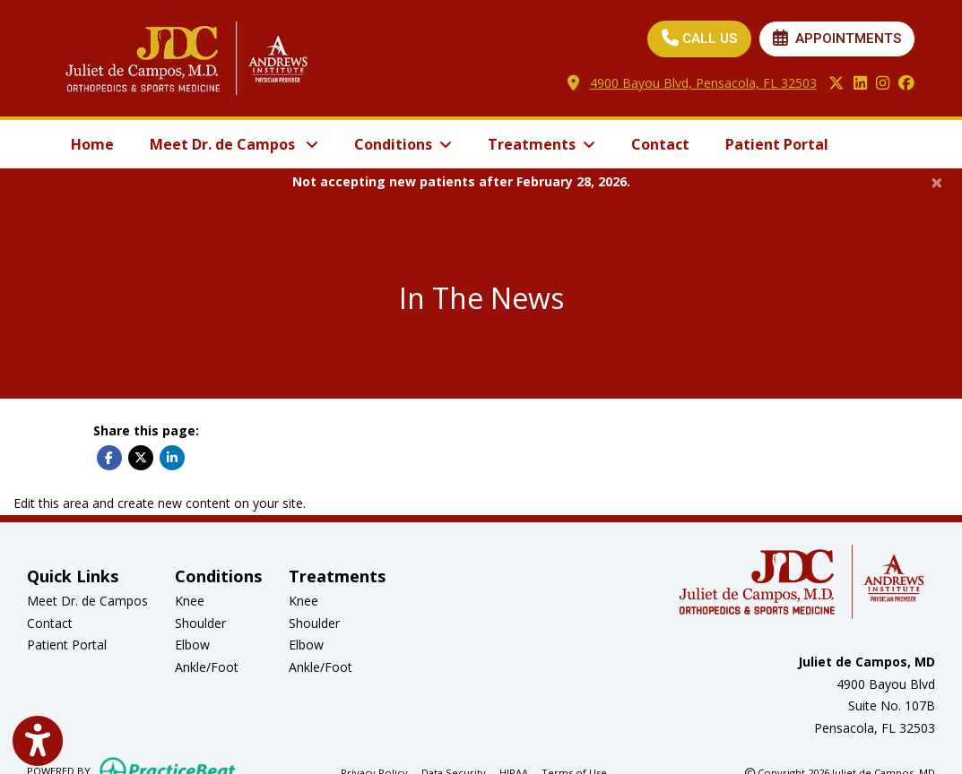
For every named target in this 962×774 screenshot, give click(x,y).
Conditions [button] (403, 144)
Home (92, 144)
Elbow (192, 644)
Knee (189, 600)
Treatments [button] (541, 144)
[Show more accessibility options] (37, 741)
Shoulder (200, 623)
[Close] (937, 181)
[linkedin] (860, 84)
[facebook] (906, 84)
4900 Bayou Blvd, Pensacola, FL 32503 (703, 82)
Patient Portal (785, 142)
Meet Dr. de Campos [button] (234, 144)
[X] (836, 84)
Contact (660, 144)
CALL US (699, 38)
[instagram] (882, 84)
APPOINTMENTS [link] (837, 38)
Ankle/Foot (206, 666)
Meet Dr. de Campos (87, 600)
